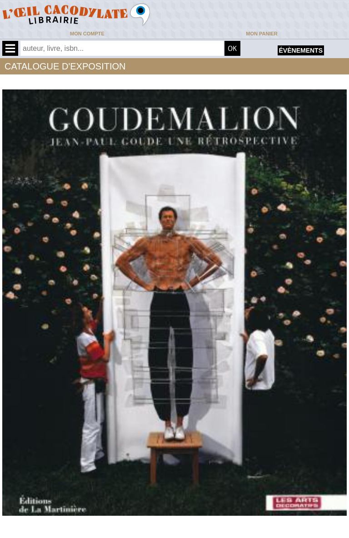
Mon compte (87, 33)
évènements (301, 50)
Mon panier (261, 33)
